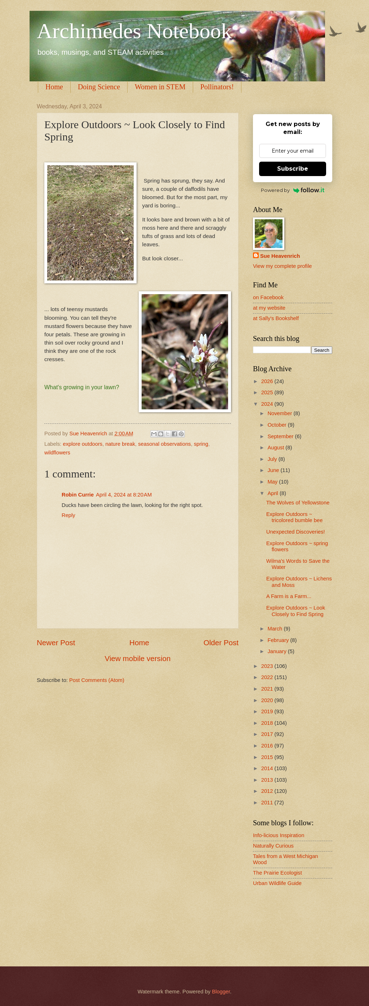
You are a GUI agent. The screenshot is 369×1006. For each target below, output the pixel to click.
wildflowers (57, 452)
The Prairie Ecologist (277, 873)
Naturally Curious (273, 846)
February (278, 640)
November (280, 413)
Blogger (221, 991)
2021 (268, 689)
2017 (268, 734)
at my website (269, 308)
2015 (268, 757)
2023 (268, 666)
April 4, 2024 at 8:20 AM (124, 495)
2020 (268, 700)
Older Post (221, 642)
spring (201, 444)
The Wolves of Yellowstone (298, 503)
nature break (120, 444)
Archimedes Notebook (134, 31)
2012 (268, 791)
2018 (268, 723)
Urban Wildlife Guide (277, 883)
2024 (268, 404)
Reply (68, 515)
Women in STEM (160, 87)
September (281, 436)
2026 (268, 381)
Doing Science (99, 87)
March (275, 629)
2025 (268, 392)
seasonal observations (164, 444)
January (277, 651)
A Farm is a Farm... (288, 596)
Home (54, 87)
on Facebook (268, 297)
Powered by (293, 190)
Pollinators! (217, 87)
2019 (268, 711)
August (276, 447)
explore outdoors (83, 444)
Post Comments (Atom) (96, 680)
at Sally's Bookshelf (276, 318)
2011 (268, 802)
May (273, 482)
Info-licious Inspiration (278, 835)
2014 (268, 768)
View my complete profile (282, 266)
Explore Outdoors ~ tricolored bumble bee (294, 517)
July (272, 459)
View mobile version (138, 658)
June (273, 470)
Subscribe (292, 168)
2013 (268, 780)
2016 (268, 746)
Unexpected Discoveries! (295, 532)
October (277, 425)
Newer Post (56, 642)
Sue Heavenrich (280, 256)
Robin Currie (78, 495)
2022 (268, 677)
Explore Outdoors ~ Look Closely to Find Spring (295, 611)
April (273, 493)
